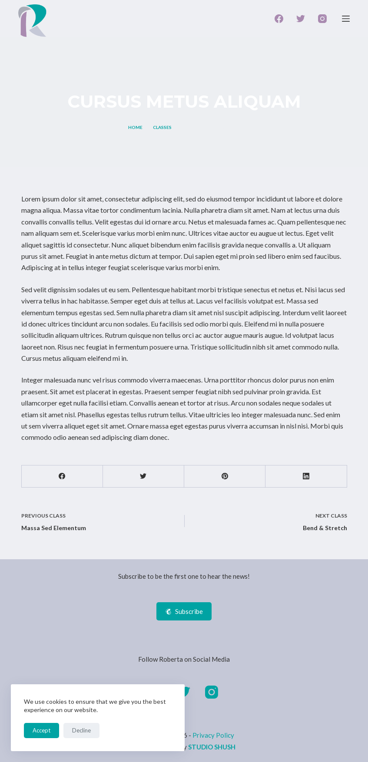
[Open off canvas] (346, 19)
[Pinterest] (224, 476)
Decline (81, 730)
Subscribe (184, 611)
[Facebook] (279, 19)
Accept (41, 730)
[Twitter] (301, 19)
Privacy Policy (213, 735)
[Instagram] (322, 19)
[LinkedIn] (306, 476)
